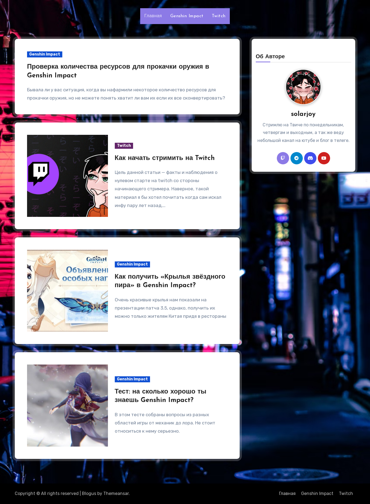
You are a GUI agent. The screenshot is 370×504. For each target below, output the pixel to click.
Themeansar (116, 493)
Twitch (219, 16)
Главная (153, 16)
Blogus (89, 493)
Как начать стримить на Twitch (165, 158)
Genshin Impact (187, 16)
